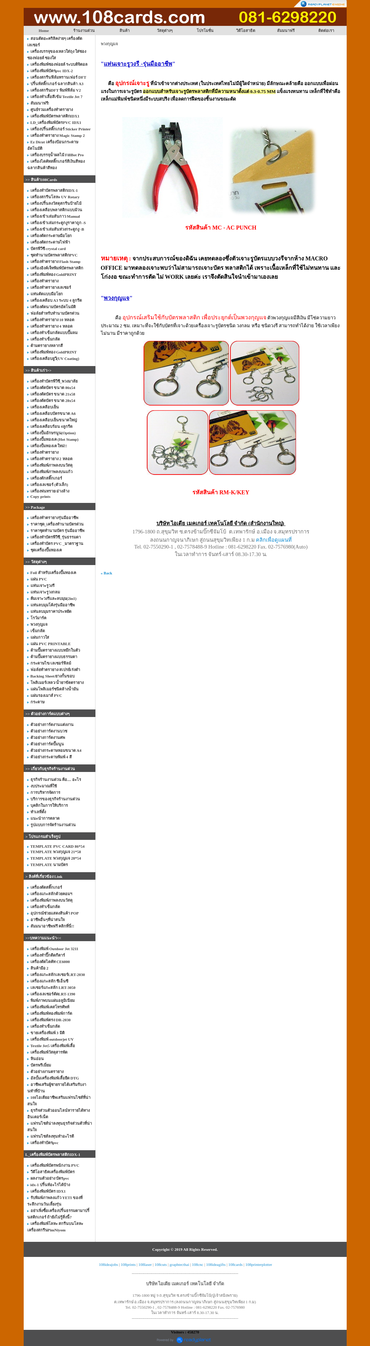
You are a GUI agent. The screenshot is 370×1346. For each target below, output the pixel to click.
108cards (235, 1264)
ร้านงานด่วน (84, 30)
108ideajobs (108, 1264)
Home (44, 30)
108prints (128, 1264)
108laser (145, 1264)
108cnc (197, 1264)
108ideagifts (215, 1264)
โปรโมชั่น (205, 30)
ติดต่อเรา (326, 30)
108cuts (161, 1264)
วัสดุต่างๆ (165, 30)
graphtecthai (179, 1264)
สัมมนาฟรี (286, 30)
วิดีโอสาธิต (245, 30)
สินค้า (125, 30)
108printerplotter (258, 1264)
